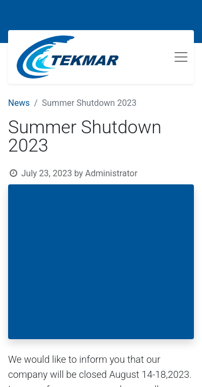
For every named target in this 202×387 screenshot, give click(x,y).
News (19, 103)
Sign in (172, 15)
